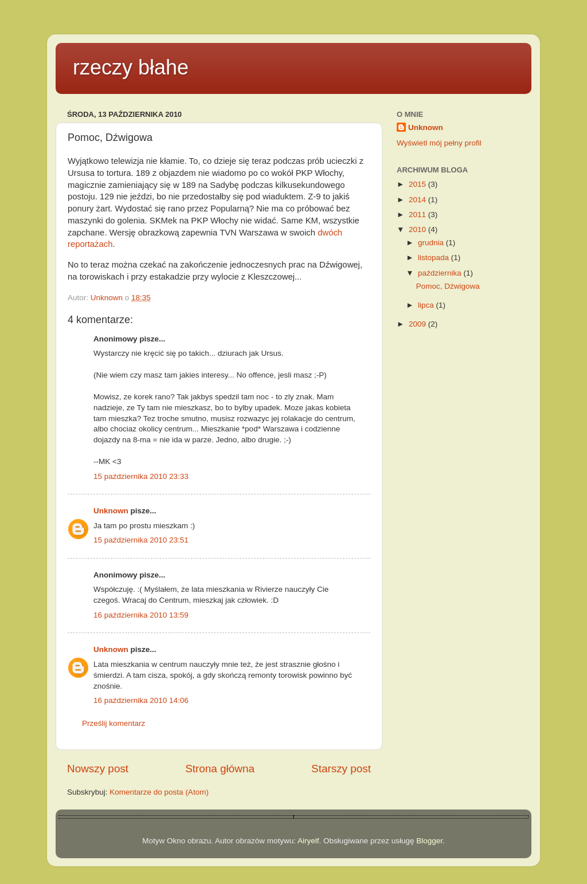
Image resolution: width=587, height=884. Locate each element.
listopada (434, 257)
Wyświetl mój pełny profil (439, 143)
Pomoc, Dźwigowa (448, 286)
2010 (418, 229)
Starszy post (341, 769)
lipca (427, 305)
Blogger (429, 840)
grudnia (432, 242)
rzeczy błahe (131, 67)
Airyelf (308, 840)
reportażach (90, 244)
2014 (418, 199)
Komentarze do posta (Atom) (159, 792)
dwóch (330, 232)
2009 (418, 324)
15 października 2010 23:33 (141, 476)
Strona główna (220, 769)
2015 (418, 184)
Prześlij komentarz (113, 723)
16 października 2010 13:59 (141, 615)
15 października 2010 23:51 (141, 540)
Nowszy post (97, 769)
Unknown (110, 510)
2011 (418, 214)
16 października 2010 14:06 (141, 700)
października (441, 273)
